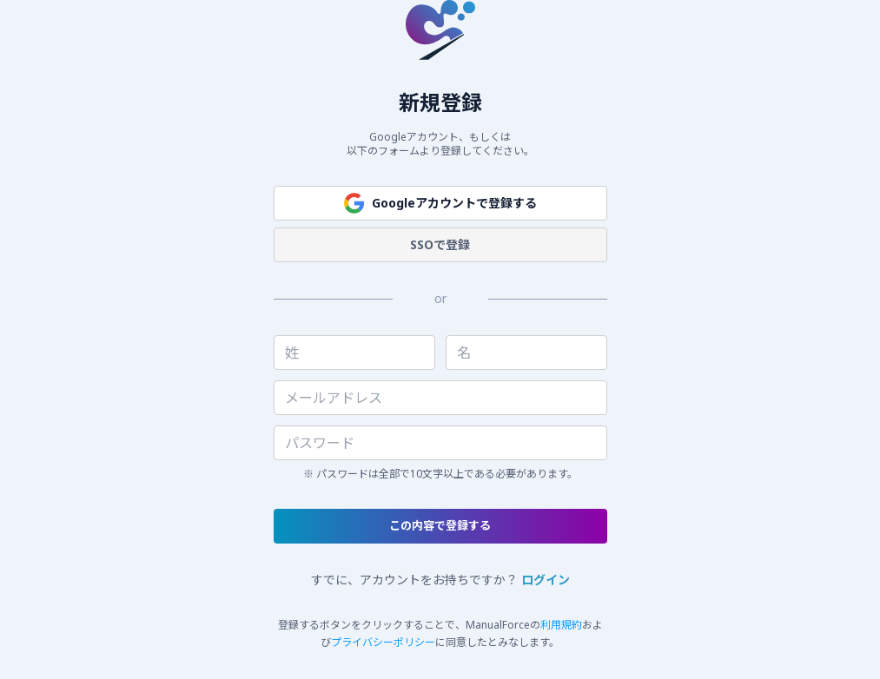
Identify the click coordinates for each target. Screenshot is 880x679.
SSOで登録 (440, 244)
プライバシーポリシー (383, 642)
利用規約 (561, 624)
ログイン (545, 579)
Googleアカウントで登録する (440, 203)
